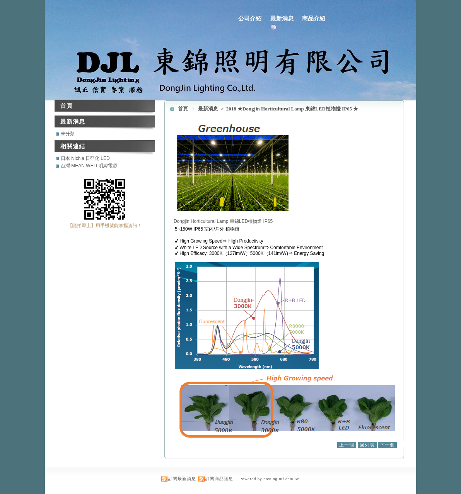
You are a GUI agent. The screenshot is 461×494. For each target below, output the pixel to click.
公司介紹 (249, 18)
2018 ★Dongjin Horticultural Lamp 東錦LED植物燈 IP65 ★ (292, 109)
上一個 (346, 445)
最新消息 (282, 18)
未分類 (68, 133)
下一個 (387, 445)
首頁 (183, 109)
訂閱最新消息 (182, 478)
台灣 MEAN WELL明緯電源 (89, 165)
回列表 (367, 445)
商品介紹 (313, 18)
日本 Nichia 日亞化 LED (85, 158)
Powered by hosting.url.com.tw (269, 479)
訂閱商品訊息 (219, 478)
